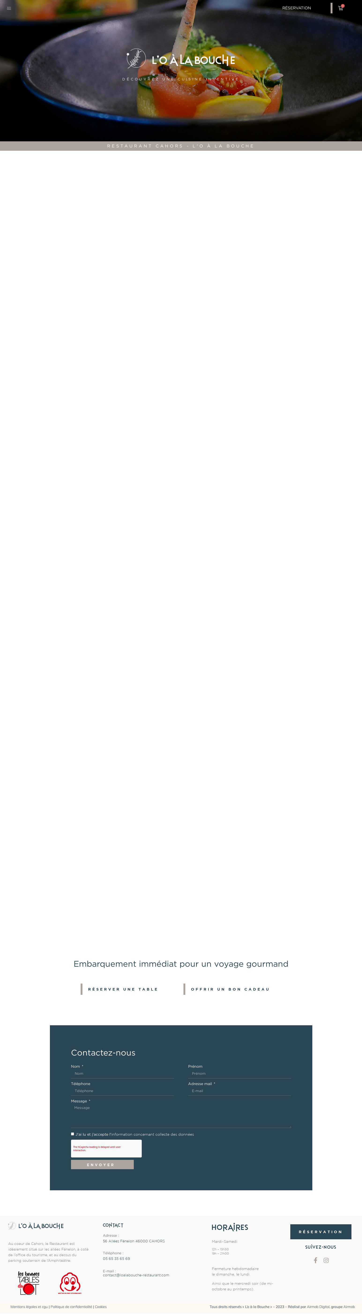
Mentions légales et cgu (29, 1308)
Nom (76, 1066)
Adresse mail (200, 1084)
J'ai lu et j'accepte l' (134, 1136)
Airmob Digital (318, 1308)
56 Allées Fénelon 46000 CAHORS (134, 1243)
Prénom (195, 1066)
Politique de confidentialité (71, 1308)
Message (79, 1102)
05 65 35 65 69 (116, 1260)
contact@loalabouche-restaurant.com (136, 1277)
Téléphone (80, 1084)
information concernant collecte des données (152, 1136)
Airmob (349, 1308)
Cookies (101, 1308)
